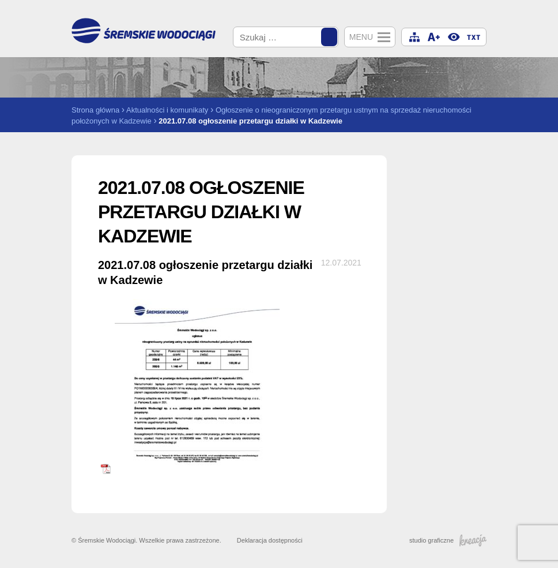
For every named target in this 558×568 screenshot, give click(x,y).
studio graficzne (448, 540)
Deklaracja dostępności (270, 540)
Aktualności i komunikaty (167, 110)
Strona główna (95, 110)
